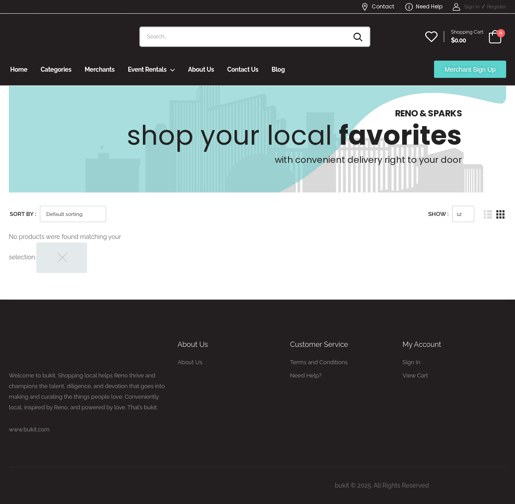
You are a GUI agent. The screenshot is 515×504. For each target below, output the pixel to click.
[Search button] (358, 37)
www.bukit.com (29, 429)
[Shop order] (73, 214)
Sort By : (23, 214)
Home (18, 69)
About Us (201, 69)
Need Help (423, 6)
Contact (377, 6)
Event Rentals (147, 69)
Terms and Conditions (319, 362)
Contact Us (242, 69)
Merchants (100, 69)
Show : (438, 214)
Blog (278, 69)
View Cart (415, 375)
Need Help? (306, 375)
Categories (56, 69)
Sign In (411, 362)
